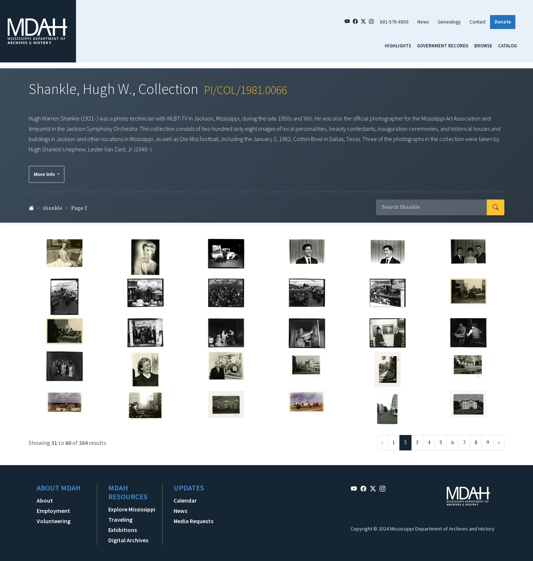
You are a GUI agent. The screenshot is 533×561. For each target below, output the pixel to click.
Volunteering (53, 518)
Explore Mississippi (131, 506)
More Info (45, 172)
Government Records (442, 45)
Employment (53, 508)
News (423, 22)
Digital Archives (128, 537)
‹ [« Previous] (382, 440)
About (45, 497)
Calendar (185, 497)
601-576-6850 (394, 22)
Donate (502, 22)
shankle (52, 205)
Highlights (398, 45)
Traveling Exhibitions (122, 522)
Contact (477, 22)
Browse (483, 45)
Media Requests (193, 518)
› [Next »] (499, 440)
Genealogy (449, 22)
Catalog (507, 45)
